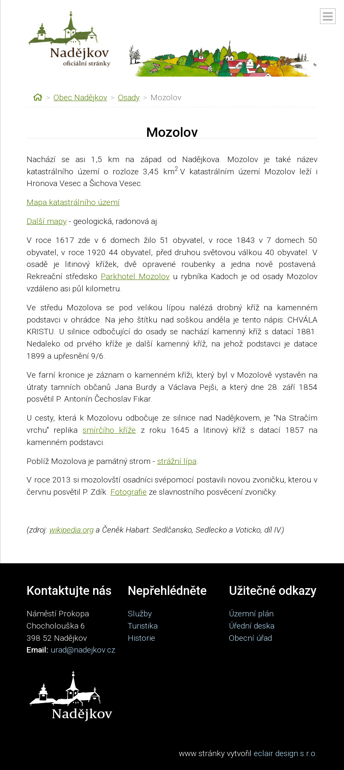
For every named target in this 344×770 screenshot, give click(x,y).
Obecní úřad (250, 638)
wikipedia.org (71, 530)
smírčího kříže (109, 430)
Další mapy (47, 221)
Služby (140, 613)
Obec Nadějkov (80, 97)
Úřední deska (251, 626)
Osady (129, 97)
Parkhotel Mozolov (135, 276)
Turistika (143, 626)
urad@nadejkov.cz (83, 650)
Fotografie (128, 492)
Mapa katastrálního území (73, 202)
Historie (141, 638)
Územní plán (251, 613)
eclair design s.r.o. (285, 753)
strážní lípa (176, 461)
